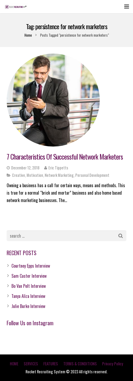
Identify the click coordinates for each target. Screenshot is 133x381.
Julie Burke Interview (28, 306)
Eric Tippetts (58, 167)
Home (28, 35)
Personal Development (92, 175)
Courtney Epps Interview (30, 266)
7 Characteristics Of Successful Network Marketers (65, 156)
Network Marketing (59, 175)
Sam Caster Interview (29, 276)
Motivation (35, 175)
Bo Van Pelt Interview (28, 286)
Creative (18, 175)
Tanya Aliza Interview (28, 296)
